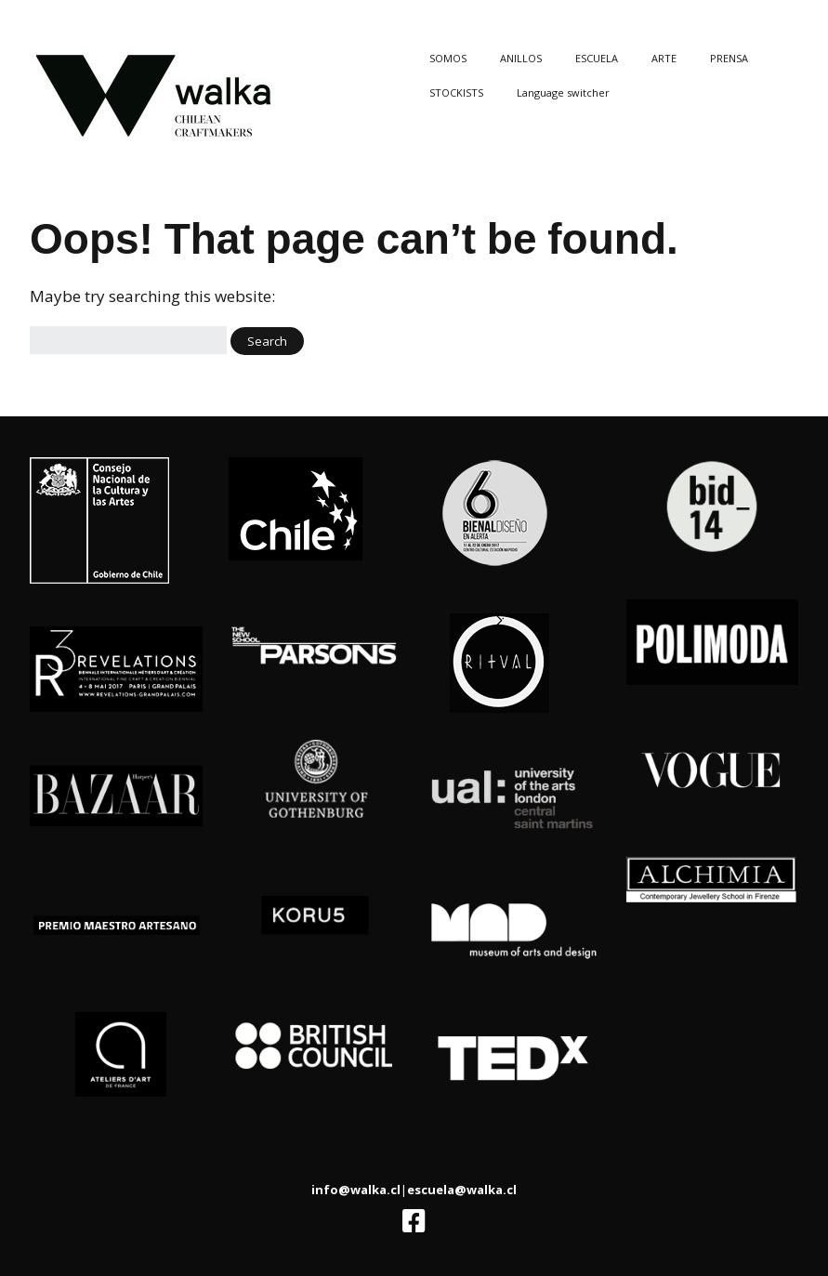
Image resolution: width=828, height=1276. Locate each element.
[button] (267, 341)
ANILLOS (521, 58)
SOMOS (448, 58)
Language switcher (563, 92)
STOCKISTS (456, 92)
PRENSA (729, 58)
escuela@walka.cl (462, 1189)
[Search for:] (128, 340)
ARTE (664, 58)
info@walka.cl (356, 1189)
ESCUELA (596, 58)
